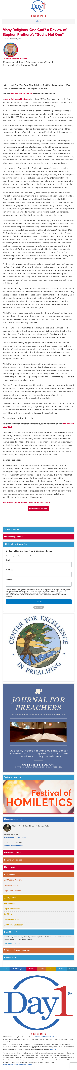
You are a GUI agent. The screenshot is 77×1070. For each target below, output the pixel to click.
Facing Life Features (13, 819)
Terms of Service (20, 1065)
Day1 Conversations (12, 909)
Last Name (9, 580)
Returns (29, 1065)
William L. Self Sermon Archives (17, 950)
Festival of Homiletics (12, 777)
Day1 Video (10, 898)
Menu (38, 21)
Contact (61, 969)
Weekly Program (18, 969)
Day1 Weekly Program (13, 880)
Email (8, 560)
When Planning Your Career (15, 837)
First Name (10, 570)
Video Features (10, 903)
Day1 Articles (10, 867)
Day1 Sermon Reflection (13, 925)
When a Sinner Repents (13, 846)
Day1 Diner (8, 914)
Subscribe (38, 602)
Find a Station (10, 957)
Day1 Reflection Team (12, 919)
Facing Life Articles (12, 853)
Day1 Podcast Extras (12, 885)
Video (51, 969)
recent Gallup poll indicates (17, 99)
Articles (31, 969)
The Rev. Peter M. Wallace (15, 59)
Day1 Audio (9, 875)
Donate (71, 969)
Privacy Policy (8, 1065)
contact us (52, 1049)
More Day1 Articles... (38, 509)
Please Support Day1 (13, 537)
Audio (42, 969)
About (5, 969)
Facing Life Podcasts (13, 860)
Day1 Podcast (10, 932)
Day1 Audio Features (12, 891)
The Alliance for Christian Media (43, 1037)
